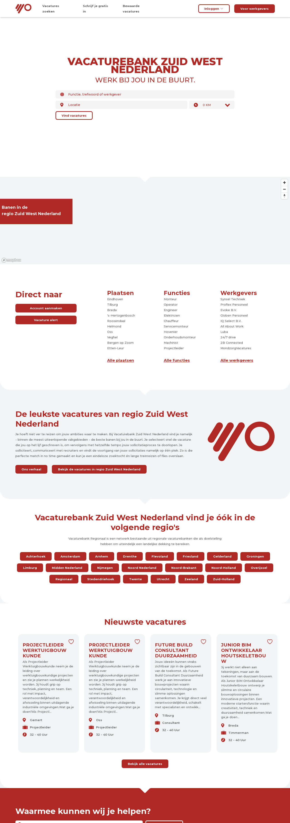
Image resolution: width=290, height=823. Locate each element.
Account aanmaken (46, 308)
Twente (135, 579)
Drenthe (130, 556)
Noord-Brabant (183, 568)
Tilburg (112, 304)
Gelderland (222, 556)
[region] (145, 220)
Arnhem (101, 556)
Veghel (112, 337)
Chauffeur (171, 321)
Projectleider (174, 348)
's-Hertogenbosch (121, 315)
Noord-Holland (223, 568)
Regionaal (64, 579)
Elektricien (172, 315)
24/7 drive (228, 337)
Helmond (114, 326)
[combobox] (145, 94)
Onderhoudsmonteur (180, 337)
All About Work (232, 326)
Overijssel (259, 568)
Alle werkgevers (236, 360)
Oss (110, 332)
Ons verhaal (31, 469)
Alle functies (177, 360)
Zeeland (191, 579)
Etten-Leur (115, 348)
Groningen (255, 556)
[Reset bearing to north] (284, 195)
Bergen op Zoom (120, 342)
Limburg (30, 568)
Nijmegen (105, 568)
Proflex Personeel (234, 304)
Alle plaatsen (120, 360)
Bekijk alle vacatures (145, 764)
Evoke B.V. (228, 310)
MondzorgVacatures (235, 348)
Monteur (170, 299)
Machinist (171, 342)
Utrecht (163, 579)
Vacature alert (46, 320)
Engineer (170, 310)
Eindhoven (115, 299)
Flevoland (160, 556)
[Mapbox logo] (11, 260)
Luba (224, 332)
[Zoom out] (284, 189)
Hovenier (171, 332)
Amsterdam (70, 556)
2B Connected (231, 342)
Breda (112, 310)
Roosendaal (116, 321)
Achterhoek (36, 556)
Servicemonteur (176, 326)
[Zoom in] (284, 182)
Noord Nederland (142, 568)
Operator (171, 304)
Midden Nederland (67, 568)
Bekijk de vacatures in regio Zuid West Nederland (99, 469)
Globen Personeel (234, 315)
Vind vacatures (74, 115)
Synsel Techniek (232, 299)
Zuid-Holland (223, 579)
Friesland (190, 556)
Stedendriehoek (100, 579)
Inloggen (214, 8)
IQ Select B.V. (231, 321)
